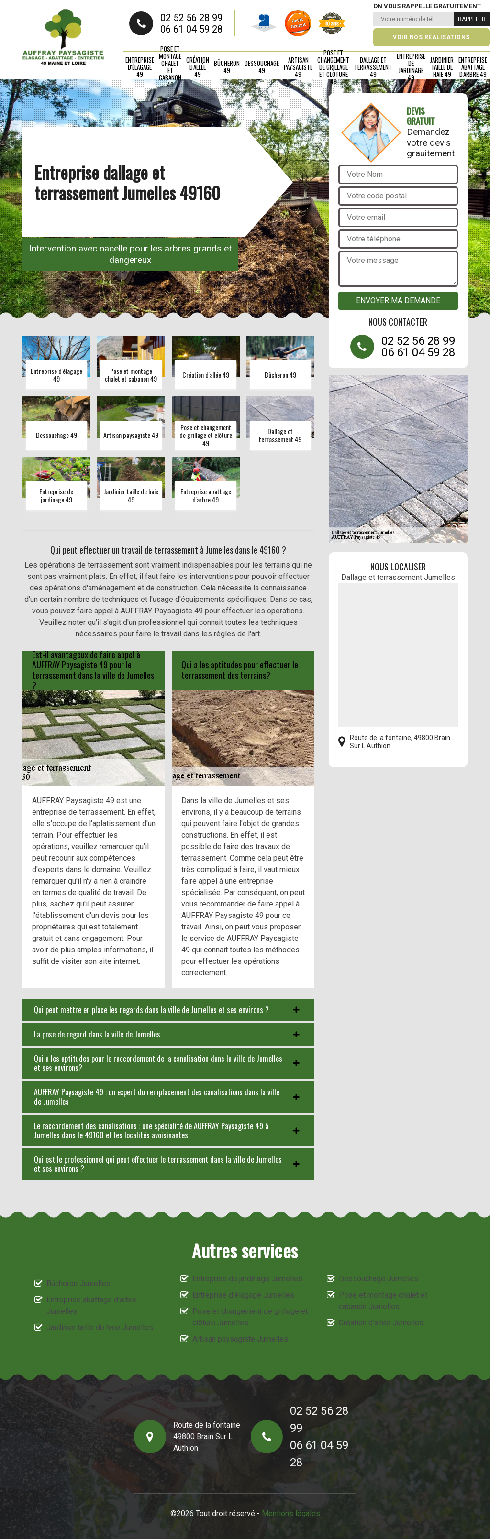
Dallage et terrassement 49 (373, 67)
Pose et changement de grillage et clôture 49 (333, 67)
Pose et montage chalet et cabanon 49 (170, 67)
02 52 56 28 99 (191, 17)
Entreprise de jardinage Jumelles (247, 1278)
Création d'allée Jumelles (381, 1322)
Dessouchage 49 (262, 66)
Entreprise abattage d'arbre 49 (472, 67)
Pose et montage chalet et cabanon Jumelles (383, 1300)
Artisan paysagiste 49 (298, 67)
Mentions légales (291, 1513)
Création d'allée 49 (197, 67)
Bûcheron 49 (227, 66)
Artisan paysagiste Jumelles (240, 1338)
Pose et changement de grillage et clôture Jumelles (250, 1317)
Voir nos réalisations (431, 37)
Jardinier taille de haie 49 (442, 67)
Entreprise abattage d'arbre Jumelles (91, 1305)
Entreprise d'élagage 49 (139, 67)
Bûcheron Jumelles (78, 1283)
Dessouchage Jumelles (378, 1278)
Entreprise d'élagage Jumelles (243, 1294)
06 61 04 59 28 (191, 29)
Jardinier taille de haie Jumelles (99, 1327)
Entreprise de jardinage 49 (411, 67)
